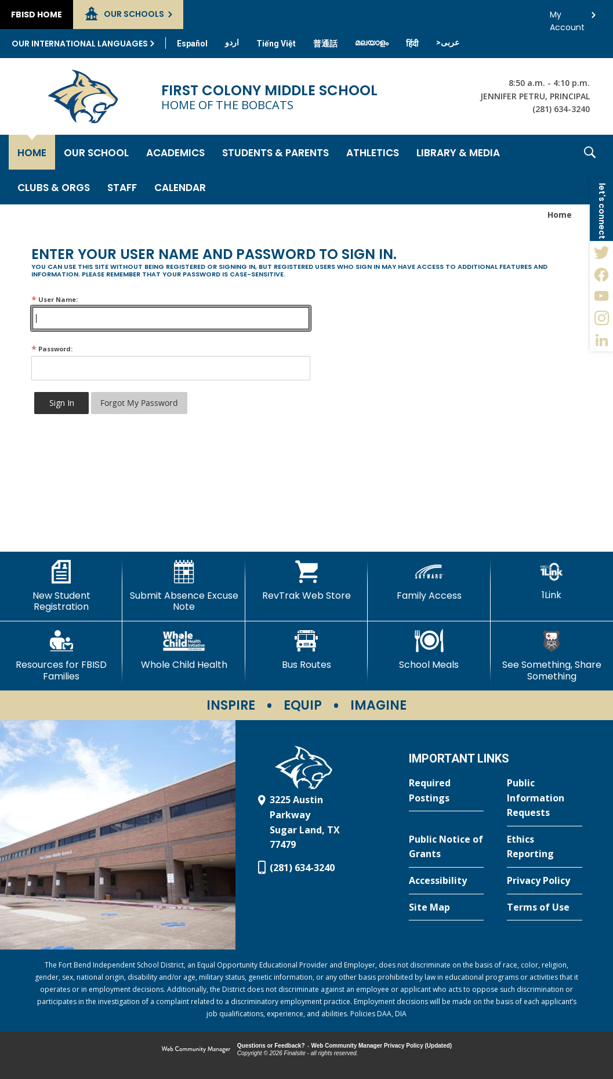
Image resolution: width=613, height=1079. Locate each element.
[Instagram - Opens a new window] (601, 318)
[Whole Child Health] (183, 650)
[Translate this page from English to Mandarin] (325, 43)
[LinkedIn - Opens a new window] (601, 340)
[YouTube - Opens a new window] (601, 296)
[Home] (32, 152)
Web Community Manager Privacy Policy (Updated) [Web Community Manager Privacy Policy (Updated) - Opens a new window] (381, 1045)
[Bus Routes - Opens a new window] (306, 650)
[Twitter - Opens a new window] (601, 252)
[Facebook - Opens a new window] (601, 274)
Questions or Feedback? (271, 1045)
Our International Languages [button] (80, 43)
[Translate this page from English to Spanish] (192, 43)
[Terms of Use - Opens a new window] (544, 907)
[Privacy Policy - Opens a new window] (544, 881)
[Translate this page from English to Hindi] (412, 43)
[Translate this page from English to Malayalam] (371, 42)
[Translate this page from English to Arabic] (447, 42)
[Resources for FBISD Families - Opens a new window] (61, 655)
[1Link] (551, 580)
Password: (51, 349)
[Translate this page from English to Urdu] (232, 42)
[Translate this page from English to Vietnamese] (276, 43)
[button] (590, 169)
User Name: (54, 299)
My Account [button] (567, 18)
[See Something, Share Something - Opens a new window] (551, 655)
